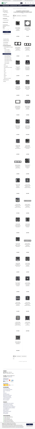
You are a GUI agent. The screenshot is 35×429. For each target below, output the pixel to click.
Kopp (4, 74)
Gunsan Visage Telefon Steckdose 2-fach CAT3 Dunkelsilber (18, 304)
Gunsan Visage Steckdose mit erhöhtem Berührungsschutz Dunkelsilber (17, 147)
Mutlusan (5, 75)
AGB (3, 394)
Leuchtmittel (5, 42)
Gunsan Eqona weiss (7, 56)
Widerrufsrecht (5, 395)
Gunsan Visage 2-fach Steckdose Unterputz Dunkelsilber (27, 107)
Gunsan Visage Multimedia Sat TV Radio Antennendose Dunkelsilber (27, 324)
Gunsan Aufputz (6, 63)
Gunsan (5, 48)
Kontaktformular (9, 376)
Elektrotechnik (6, 79)
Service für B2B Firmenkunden (7, 389)
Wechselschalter (6, 20)
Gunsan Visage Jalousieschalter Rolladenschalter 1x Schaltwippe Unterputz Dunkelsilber (28, 147)
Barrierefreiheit (7, 394)
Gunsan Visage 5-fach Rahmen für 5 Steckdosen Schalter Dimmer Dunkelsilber (27, 245)
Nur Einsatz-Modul (6, 16)
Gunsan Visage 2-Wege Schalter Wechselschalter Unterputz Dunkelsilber (27, 88)
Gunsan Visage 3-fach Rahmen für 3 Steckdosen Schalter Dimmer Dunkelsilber (27, 49)
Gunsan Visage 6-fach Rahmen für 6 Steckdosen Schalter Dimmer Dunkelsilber (27, 206)
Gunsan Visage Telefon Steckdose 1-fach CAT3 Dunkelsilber (27, 284)
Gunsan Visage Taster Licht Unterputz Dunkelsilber (18, 186)
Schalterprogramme (7, 45)
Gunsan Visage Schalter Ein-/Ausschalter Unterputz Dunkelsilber (17, 68)
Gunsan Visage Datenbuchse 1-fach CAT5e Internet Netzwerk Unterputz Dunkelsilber (28, 186)
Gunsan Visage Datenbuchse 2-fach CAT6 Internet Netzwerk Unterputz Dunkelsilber (18, 206)
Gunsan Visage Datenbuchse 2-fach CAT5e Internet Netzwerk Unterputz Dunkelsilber (18, 324)
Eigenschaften (5, 22)
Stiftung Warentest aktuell (7, 411)
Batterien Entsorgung (6, 398)
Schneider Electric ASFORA (7, 67)
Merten (5, 64)
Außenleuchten (13, 5)
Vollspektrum (13, 406)
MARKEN (30, 5)
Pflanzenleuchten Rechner (7, 406)
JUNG (4, 68)
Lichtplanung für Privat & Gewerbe (8, 403)
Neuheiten (6, 413)
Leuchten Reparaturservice (7, 397)
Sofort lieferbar (5, 12)
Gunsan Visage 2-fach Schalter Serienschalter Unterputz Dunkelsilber (17, 127)
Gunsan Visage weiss (7, 51)
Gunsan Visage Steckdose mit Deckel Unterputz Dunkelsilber (17, 88)
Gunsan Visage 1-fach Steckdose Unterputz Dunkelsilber (17, 29)
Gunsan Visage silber (7, 52)
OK (29, 424)
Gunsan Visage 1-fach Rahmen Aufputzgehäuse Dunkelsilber (27, 68)
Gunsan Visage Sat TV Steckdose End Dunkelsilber (18, 342)
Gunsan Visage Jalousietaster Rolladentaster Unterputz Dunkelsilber (27, 225)
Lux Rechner (11, 405)
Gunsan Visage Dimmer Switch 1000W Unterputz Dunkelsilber (27, 127)
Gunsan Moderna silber (7, 59)
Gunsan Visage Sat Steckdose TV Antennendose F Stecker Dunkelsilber (27, 167)
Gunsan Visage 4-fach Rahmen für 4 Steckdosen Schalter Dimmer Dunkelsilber (18, 167)
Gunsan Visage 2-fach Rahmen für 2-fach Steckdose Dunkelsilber (18, 107)
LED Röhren (13, 407)
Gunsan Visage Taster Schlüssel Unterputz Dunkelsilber (27, 265)
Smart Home (5, 44)
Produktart (5, 14)
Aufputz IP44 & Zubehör (7, 78)
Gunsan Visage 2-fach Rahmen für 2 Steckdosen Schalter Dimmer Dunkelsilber (18, 49)
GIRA (4, 71)
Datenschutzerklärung (20, 427)
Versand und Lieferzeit (6, 388)
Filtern (6, 31)
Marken (4, 412)
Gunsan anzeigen (7, 49)
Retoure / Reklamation (6, 390)
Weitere (20, 5)
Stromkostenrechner (6, 405)
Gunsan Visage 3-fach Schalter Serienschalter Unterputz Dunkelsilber (17, 284)
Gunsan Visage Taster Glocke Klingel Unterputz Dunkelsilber (17, 245)
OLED (4, 413)
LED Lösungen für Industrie (7, 407)
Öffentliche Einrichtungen (7, 396)
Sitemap (7, 412)
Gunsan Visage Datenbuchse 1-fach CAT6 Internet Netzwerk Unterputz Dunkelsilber (28, 304)
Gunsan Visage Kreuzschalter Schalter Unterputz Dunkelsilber (18, 225)
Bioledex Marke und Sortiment (7, 404)
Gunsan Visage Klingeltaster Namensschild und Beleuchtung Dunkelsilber (18, 265)
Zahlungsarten (6, 378)
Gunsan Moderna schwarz (7, 60)
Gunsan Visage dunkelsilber (7, 53)
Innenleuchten (6, 5)
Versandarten (5, 383)
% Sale (4, 81)
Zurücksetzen (6, 33)
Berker (5, 70)
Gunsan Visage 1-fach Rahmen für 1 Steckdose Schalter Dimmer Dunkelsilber (27, 29)
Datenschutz (10, 395)
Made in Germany (5, 410)
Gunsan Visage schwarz (7, 55)
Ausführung (5, 18)
